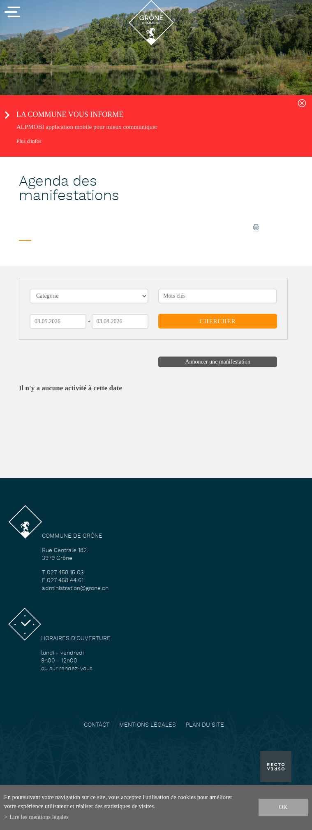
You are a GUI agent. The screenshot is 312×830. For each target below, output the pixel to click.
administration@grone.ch (75, 588)
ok (283, 807)
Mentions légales (147, 725)
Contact (96, 725)
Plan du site (205, 725)
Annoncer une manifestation (217, 362)
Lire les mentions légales (38, 817)
